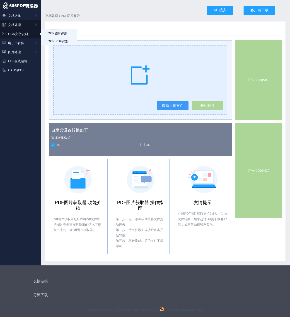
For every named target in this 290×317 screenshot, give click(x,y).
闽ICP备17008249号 (146, 310)
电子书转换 (20, 43)
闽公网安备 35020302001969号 (181, 310)
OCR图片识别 (57, 33)
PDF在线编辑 (14, 61)
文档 (48, 16)
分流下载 (40, 295)
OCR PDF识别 (58, 41)
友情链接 (40, 281)
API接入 (220, 10)
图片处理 (20, 52)
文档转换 (20, 15)
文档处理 (20, 24)
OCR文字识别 (15, 33)
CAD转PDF (13, 70)
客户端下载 (259, 10)
